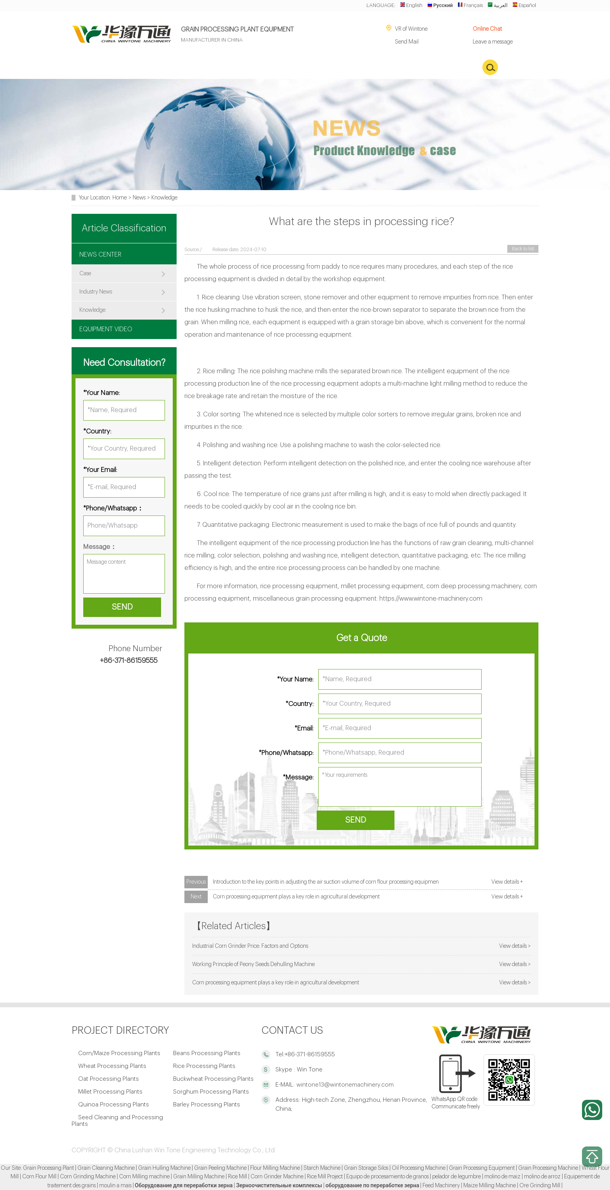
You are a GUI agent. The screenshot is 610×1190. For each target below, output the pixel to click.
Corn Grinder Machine (277, 1177)
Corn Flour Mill (39, 1177)
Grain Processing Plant (48, 1168)
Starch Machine (321, 1168)
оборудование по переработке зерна (372, 1185)
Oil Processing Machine (418, 1168)
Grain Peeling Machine (220, 1168)
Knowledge (164, 198)
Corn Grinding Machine (88, 1177)
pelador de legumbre (456, 1177)
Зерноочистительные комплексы (279, 1185)
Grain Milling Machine (198, 1177)
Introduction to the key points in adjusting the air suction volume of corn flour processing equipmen (326, 882)
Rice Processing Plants (204, 1066)
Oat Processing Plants (108, 1079)
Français (470, 5)
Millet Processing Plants (110, 1092)
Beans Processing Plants (206, 1053)
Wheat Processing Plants (112, 1066)
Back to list (523, 248)
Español (524, 5)
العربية (497, 5)
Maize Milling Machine (489, 1185)
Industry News (95, 292)
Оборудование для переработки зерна (184, 1185)
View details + (507, 882)
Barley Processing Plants (206, 1105)
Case (85, 273)
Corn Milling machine (144, 1177)
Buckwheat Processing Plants (213, 1079)
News (139, 198)
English (411, 5)
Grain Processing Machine (548, 1168)
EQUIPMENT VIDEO (105, 329)
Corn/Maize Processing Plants (119, 1053)
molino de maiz (502, 1177)
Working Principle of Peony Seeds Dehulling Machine (253, 964)
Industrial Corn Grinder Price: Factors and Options (250, 946)
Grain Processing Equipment (482, 1168)
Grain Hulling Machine (164, 1168)
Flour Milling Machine (275, 1168)
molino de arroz (542, 1177)
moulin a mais (115, 1185)
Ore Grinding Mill (539, 1185)
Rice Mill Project (325, 1177)
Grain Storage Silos (366, 1168)
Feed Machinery (441, 1185)
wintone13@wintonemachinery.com (344, 1085)
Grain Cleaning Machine (106, 1168)
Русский (440, 5)
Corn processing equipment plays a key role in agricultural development (296, 897)
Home (119, 198)
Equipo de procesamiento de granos (387, 1177)
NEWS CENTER (100, 255)
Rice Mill (237, 1177)
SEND (355, 820)
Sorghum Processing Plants (211, 1092)
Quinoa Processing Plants (113, 1105)
